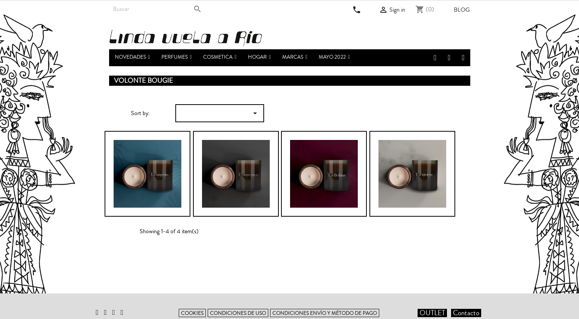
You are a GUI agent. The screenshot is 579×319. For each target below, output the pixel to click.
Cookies (192, 313)
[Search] (157, 9)
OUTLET (432, 313)
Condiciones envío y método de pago (324, 313)
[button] (177, 57)
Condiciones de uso (238, 313)
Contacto (466, 313)
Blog (462, 10)
